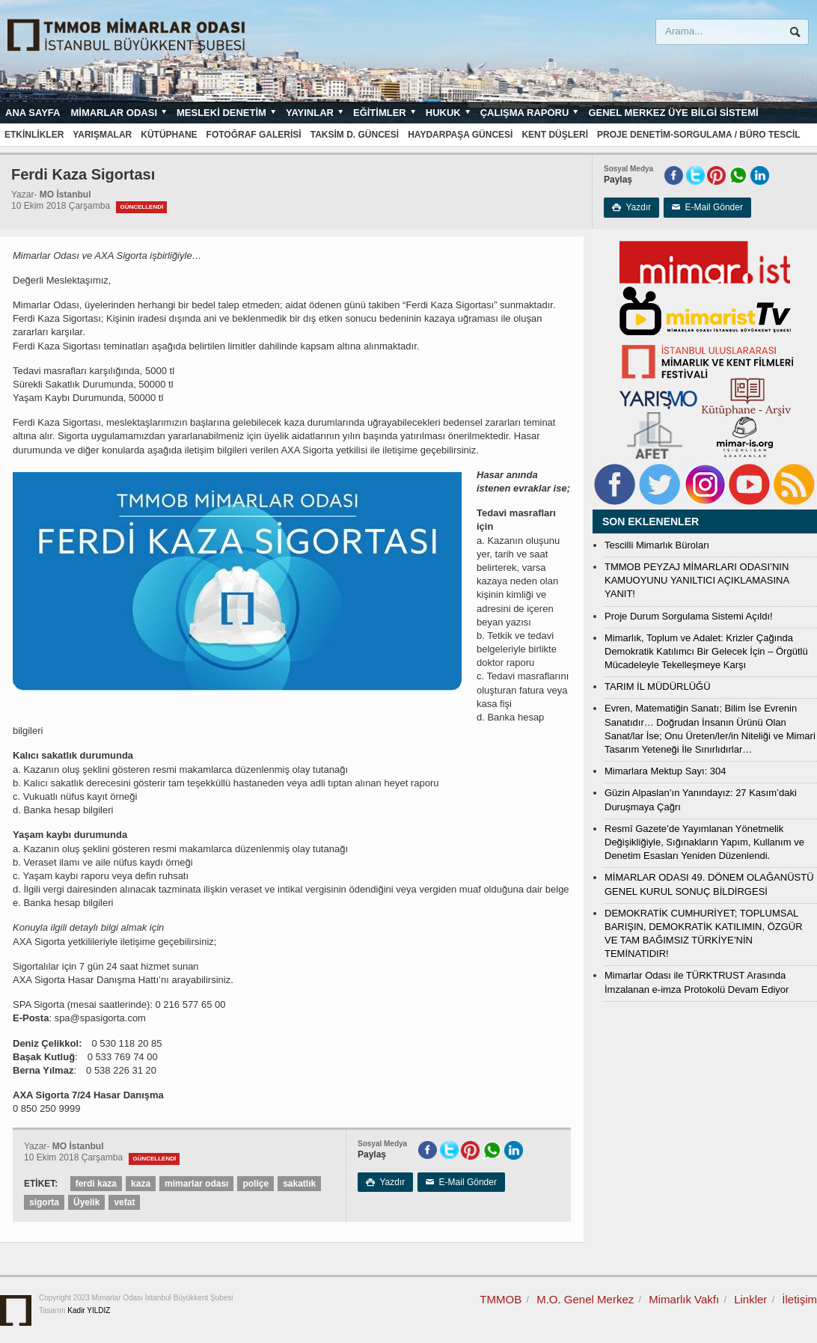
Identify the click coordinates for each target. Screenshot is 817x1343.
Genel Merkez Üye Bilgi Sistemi (673, 112)
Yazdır (631, 207)
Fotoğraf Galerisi (254, 134)
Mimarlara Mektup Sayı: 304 (665, 771)
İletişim (799, 1299)
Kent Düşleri (554, 134)
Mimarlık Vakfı (684, 1299)
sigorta (44, 1202)
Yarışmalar (102, 134)
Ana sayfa (32, 112)
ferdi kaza (96, 1183)
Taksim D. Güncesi (354, 134)
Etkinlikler (34, 134)
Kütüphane (169, 134)
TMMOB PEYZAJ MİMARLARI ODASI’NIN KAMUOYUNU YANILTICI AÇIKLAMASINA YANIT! (697, 580)
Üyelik (86, 1202)
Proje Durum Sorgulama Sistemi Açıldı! (689, 616)
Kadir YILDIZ (88, 1310)
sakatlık (299, 1183)
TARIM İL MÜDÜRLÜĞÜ (658, 686)
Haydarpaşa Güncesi (460, 134)
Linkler (750, 1299)
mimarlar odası (196, 1183)
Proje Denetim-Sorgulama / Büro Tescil (699, 134)
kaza (140, 1183)
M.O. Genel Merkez (585, 1299)
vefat (124, 1202)
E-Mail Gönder (707, 207)
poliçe (255, 1183)
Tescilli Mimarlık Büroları (657, 545)
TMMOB (500, 1299)
